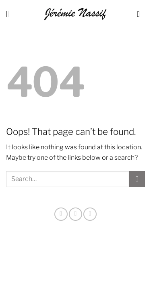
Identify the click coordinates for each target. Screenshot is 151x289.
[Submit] (137, 179)
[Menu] (11, 14)
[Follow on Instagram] (61, 214)
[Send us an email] (90, 214)
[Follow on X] (75, 214)
